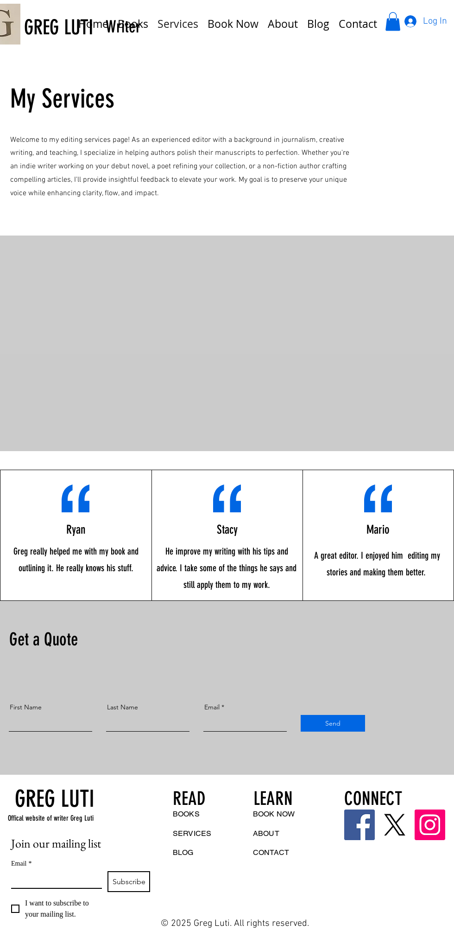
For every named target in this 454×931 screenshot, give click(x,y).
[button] (393, 21)
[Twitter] (394, 825)
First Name (26, 707)
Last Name (122, 707)
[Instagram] (430, 825)
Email (212, 707)
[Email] (53, 879)
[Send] (333, 723)
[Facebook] (359, 825)
